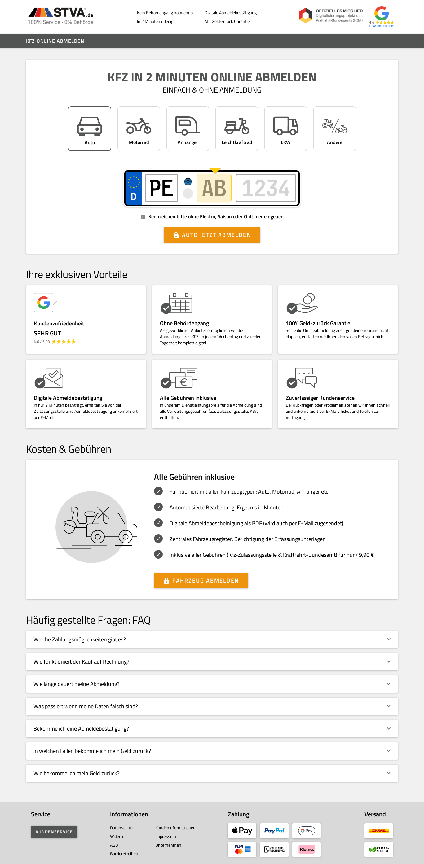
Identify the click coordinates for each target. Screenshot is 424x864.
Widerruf (118, 836)
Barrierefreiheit (124, 853)
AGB (114, 845)
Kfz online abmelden (55, 41)
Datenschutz (121, 827)
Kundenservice (54, 831)
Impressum (165, 836)
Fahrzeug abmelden (205, 580)
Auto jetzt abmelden (216, 235)
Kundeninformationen (175, 827)
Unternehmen (168, 845)
